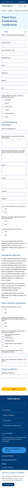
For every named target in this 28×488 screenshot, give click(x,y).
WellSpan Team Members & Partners (12, 450)
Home (5, 32)
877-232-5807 (5, 441)
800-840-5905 (22, 437)
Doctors (4, 10)
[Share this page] (25, 32)
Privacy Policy (18, 480)
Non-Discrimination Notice (9, 460)
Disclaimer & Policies (8, 456)
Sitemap (4, 464)
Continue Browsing (8, 484)
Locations (10, 10)
